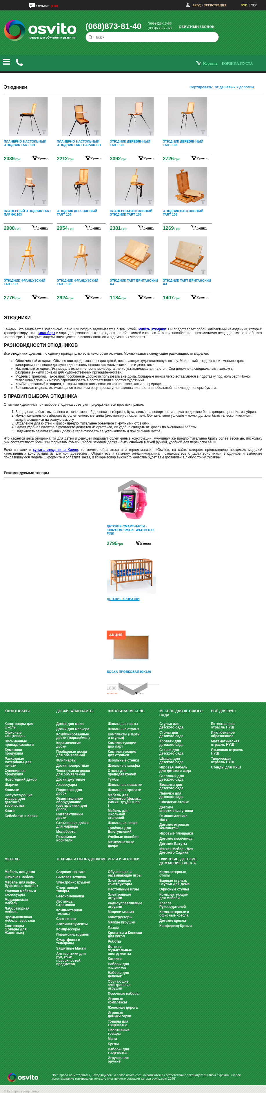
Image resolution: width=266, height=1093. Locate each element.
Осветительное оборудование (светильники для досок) (71, 804)
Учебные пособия (123, 837)
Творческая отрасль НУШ (222, 760)
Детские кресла (172, 921)
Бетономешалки (70, 896)
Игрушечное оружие (118, 1059)
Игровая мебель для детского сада (175, 769)
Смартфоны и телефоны (68, 941)
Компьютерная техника (69, 912)
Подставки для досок (69, 791)
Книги (9, 811)
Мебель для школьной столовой (118, 814)
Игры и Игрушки (123, 859)
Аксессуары (66, 785)
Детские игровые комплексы (174, 826)
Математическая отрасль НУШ (225, 743)
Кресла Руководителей (172, 905)
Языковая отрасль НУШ (227, 751)
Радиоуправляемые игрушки (125, 905)
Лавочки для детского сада (171, 795)
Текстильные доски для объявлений (73, 772)
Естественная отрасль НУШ (223, 725)
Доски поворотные (72, 766)
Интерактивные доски (69, 816)
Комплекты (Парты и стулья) (124, 736)
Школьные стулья (123, 729)
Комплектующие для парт (122, 744)
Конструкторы (120, 917)
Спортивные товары (67, 889)
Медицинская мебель (16, 901)
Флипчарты (66, 760)
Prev (132, 486)
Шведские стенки (174, 802)
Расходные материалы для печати (18, 762)
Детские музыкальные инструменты (120, 950)
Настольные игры (123, 889)
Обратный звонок (196, 27)
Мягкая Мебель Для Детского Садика (176, 851)
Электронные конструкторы (120, 882)
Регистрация (215, 5)
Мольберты (66, 832)
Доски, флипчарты (75, 711)
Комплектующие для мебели (173, 896)
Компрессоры (68, 929)
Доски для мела (70, 724)
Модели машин (121, 912)
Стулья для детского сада (171, 725)
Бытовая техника (71, 877)
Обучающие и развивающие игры (124, 873)
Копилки (12, 790)
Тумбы (113, 779)
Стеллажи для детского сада (171, 778)
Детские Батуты (173, 844)
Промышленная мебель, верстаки (20, 919)
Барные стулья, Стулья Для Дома (174, 882)
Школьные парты (123, 724)
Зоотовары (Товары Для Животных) (16, 929)
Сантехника (66, 919)
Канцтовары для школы (19, 725)
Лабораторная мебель (17, 910)
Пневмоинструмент (73, 934)
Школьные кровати (124, 790)
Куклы (113, 1044)
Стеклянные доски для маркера (72, 824)
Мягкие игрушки (121, 922)
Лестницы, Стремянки (65, 903)
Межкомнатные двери (121, 844)
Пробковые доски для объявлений (71, 753)
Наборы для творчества (118, 1051)
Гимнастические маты (173, 817)
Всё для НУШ (223, 711)
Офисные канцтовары (15, 734)
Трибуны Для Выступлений (120, 830)
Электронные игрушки (119, 896)
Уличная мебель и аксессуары (20, 893)
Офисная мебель (19, 877)
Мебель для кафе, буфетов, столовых (21, 884)
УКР (254, 5)
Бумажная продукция (14, 751)
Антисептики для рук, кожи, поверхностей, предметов (71, 959)
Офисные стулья (174, 889)
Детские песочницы (176, 839)
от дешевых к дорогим (234, 87)
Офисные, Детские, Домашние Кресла (178, 861)
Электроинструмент (73, 882)
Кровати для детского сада (171, 743)
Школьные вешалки (125, 785)
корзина (210, 63)
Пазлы (113, 928)
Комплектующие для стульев (122, 753)
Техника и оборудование (81, 859)
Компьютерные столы (172, 873)
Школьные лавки (123, 823)
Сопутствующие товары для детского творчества (19, 800)
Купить (145, 543)
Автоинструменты (72, 924)
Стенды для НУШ (226, 767)
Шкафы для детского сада (171, 760)
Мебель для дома (20, 872)
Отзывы (42, 6)
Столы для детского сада (171, 734)
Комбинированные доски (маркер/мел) (73, 736)
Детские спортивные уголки (176, 809)
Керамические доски (68, 744)
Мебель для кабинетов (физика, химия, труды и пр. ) (124, 800)
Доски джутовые (70, 779)
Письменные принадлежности (19, 743)
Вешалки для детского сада (171, 786)
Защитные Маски (71, 948)
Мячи (112, 1039)
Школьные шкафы (124, 766)
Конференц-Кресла (175, 926)
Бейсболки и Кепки (21, 816)
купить (42, 158)
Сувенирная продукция (15, 772)
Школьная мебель (126, 711)
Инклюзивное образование (223, 734)
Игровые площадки (176, 833)
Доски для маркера (72, 729)
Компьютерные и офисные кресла (174, 913)
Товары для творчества (118, 1023)
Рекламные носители (66, 838)
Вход (197, 5)
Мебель (12, 859)
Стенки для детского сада (171, 751)
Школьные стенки (123, 760)
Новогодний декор (21, 779)
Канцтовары (17, 711)
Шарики (11, 785)
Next (133, 688)
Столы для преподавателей (122, 772)
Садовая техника (70, 872)
